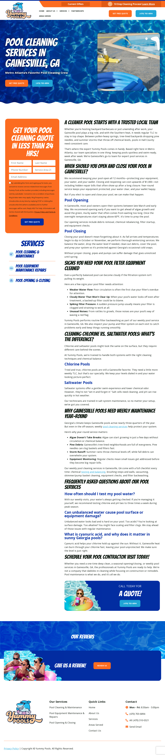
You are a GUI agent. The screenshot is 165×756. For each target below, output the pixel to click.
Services (64, 11)
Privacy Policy (11, 748)
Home (41, 11)
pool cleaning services (115, 426)
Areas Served (45, 16)
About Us (51, 11)
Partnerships (77, 11)
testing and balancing (93, 471)
